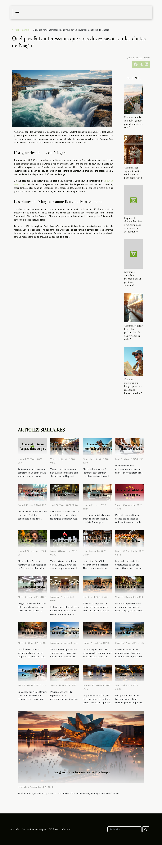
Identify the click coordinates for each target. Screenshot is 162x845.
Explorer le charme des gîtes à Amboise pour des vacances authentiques (133, 224)
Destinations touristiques (34, 829)
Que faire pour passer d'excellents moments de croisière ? (65, 632)
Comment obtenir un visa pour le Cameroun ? (65, 586)
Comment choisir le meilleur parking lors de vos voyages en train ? (133, 332)
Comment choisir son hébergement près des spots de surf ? (133, 122)
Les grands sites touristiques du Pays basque (82, 772)
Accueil (15, 30)
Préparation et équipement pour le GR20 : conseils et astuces (65, 542)
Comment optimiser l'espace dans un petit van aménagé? (132, 278)
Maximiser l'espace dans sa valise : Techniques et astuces (130, 451)
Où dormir (54, 829)
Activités (14, 829)
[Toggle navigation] (17, 12)
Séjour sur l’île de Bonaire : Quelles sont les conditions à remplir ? (33, 677)
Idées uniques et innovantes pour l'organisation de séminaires (33, 588)
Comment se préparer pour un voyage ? (33, 632)
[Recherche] (124, 829)
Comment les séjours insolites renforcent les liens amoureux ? (133, 172)
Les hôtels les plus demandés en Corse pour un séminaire (130, 632)
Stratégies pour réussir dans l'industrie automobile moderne (33, 496)
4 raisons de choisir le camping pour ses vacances (98, 632)
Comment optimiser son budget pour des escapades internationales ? (133, 386)
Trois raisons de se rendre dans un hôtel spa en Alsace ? (130, 586)
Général (26, 30)
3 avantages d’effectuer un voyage (65, 673)
